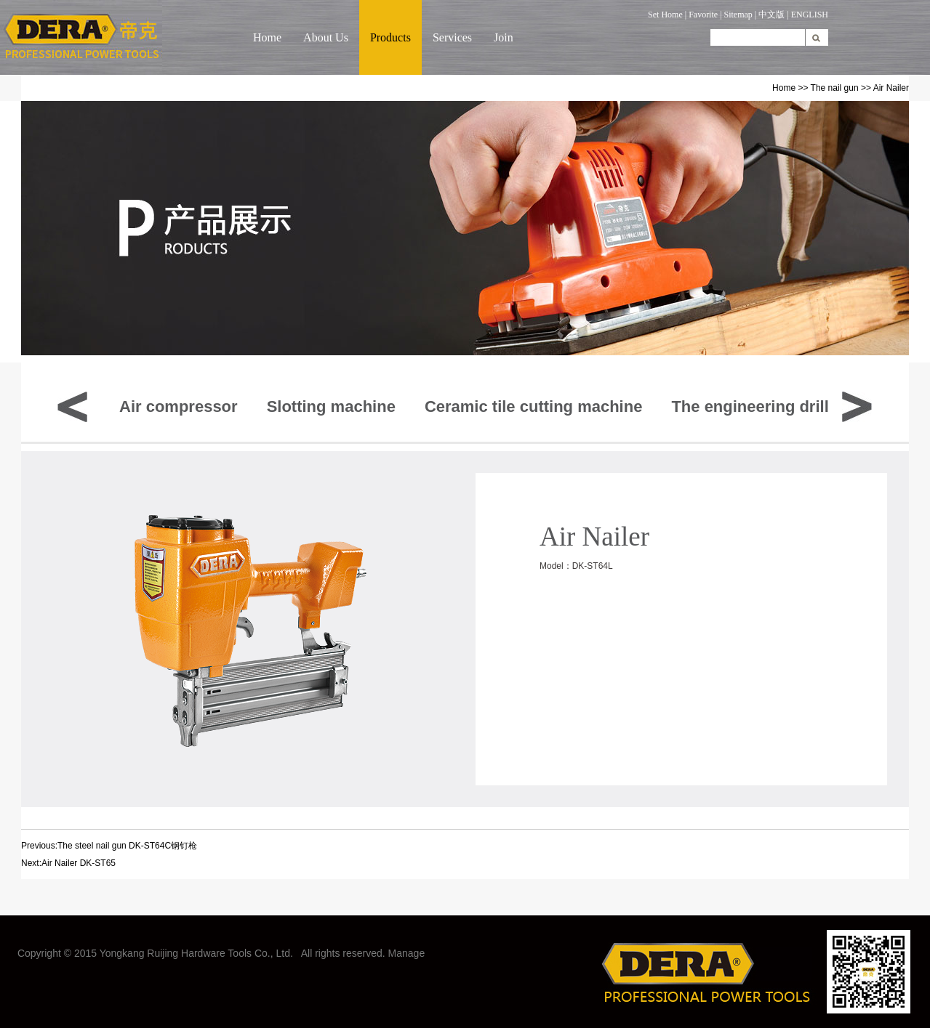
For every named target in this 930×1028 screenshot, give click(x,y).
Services (452, 37)
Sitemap (738, 14)
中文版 (771, 14)
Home (267, 37)
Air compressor (178, 406)
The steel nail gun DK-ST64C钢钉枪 (127, 846)
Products (390, 37)
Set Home (665, 14)
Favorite (703, 14)
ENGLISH (809, 14)
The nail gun (835, 88)
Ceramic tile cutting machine (534, 406)
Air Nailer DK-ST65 (78, 863)
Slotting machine (331, 406)
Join (503, 37)
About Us (325, 37)
